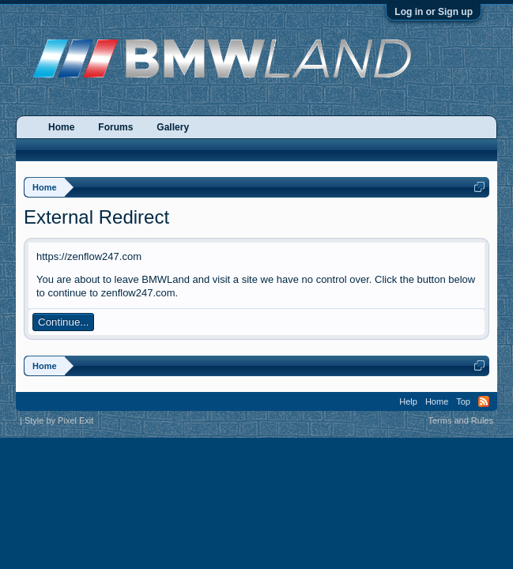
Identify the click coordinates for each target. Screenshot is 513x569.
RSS (483, 401)
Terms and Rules (460, 420)
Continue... (63, 322)
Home (61, 127)
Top (463, 401)
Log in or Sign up (433, 11)
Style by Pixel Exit (59, 420)
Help (408, 401)
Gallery (173, 127)
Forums (115, 127)
